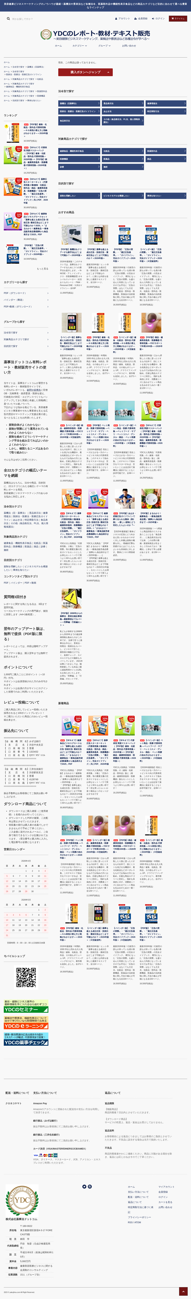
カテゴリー (80, 45)
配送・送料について (138, 1197)
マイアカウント (166, 1186)
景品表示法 (35, 513)
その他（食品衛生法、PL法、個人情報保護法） (122, 120)
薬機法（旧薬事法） (36, 67)
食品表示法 (65, 121)
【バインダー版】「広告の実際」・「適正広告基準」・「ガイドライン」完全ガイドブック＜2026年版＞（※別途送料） (151, 255)
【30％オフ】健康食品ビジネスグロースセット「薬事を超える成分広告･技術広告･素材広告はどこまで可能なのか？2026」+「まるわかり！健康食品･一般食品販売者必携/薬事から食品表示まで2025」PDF (36, 224)
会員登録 (142, 18)
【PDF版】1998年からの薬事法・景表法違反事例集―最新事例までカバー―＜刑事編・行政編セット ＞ (71, 619)
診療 (43, 546)
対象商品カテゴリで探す (23, 79)
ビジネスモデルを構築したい (116, 196)
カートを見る (165, 1202)
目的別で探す (18, 100)
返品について (135, 1202)
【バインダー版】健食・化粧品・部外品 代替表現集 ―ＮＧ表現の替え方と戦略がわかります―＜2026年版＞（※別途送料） (124, 344)
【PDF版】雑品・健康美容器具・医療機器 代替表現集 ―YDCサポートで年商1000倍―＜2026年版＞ (151, 343)
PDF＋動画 (30, 582)
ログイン (160, 18)
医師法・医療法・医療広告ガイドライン (24, 74)
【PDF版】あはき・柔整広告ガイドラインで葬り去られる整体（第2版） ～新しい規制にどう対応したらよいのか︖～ (124, 519)
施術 (6, 550)
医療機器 (41, 96)
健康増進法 (152, 103)
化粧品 (40, 79)
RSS (130, 1222)
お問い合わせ (129, 45)
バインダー (16, 582)
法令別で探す (18, 67)
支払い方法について (138, 1192)
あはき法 (17, 519)
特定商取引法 (31, 519)
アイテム (177, 18)
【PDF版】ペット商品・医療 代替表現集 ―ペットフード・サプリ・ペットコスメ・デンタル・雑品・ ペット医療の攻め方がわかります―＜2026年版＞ (98, 434)
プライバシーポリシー (139, 1217)
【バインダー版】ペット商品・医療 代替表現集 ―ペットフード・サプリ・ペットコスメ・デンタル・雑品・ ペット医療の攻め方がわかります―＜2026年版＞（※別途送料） (124, 435)
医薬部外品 (42, 91)
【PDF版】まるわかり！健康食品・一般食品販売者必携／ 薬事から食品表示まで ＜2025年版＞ (151, 517)
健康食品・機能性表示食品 (18, 87)
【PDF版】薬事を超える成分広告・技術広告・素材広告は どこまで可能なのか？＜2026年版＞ (98, 253)
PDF (6, 582)
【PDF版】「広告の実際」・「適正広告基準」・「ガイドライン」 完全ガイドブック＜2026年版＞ (36, 249)
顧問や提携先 (34, 390)
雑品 (36, 546)
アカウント (124, 18)
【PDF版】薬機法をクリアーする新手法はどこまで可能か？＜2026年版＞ (71, 252)
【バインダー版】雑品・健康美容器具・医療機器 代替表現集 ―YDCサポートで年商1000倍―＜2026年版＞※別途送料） (71, 431)
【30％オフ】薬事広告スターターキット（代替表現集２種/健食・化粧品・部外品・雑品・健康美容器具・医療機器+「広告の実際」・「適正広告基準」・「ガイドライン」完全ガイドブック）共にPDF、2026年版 (36, 191)
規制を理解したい (13, 566)
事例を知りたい (34, 100)
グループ (105, 45)
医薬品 (28, 546)
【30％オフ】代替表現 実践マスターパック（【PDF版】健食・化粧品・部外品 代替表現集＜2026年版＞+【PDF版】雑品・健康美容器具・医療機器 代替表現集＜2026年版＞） (35, 157)
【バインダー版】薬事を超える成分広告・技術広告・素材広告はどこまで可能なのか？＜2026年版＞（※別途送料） (71, 343)
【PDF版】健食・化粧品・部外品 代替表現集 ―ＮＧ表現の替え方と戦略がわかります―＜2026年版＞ (36, 130)
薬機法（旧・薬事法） (15, 513)
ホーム (58, 45)
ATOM (137, 1222)
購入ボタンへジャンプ (85, 72)
